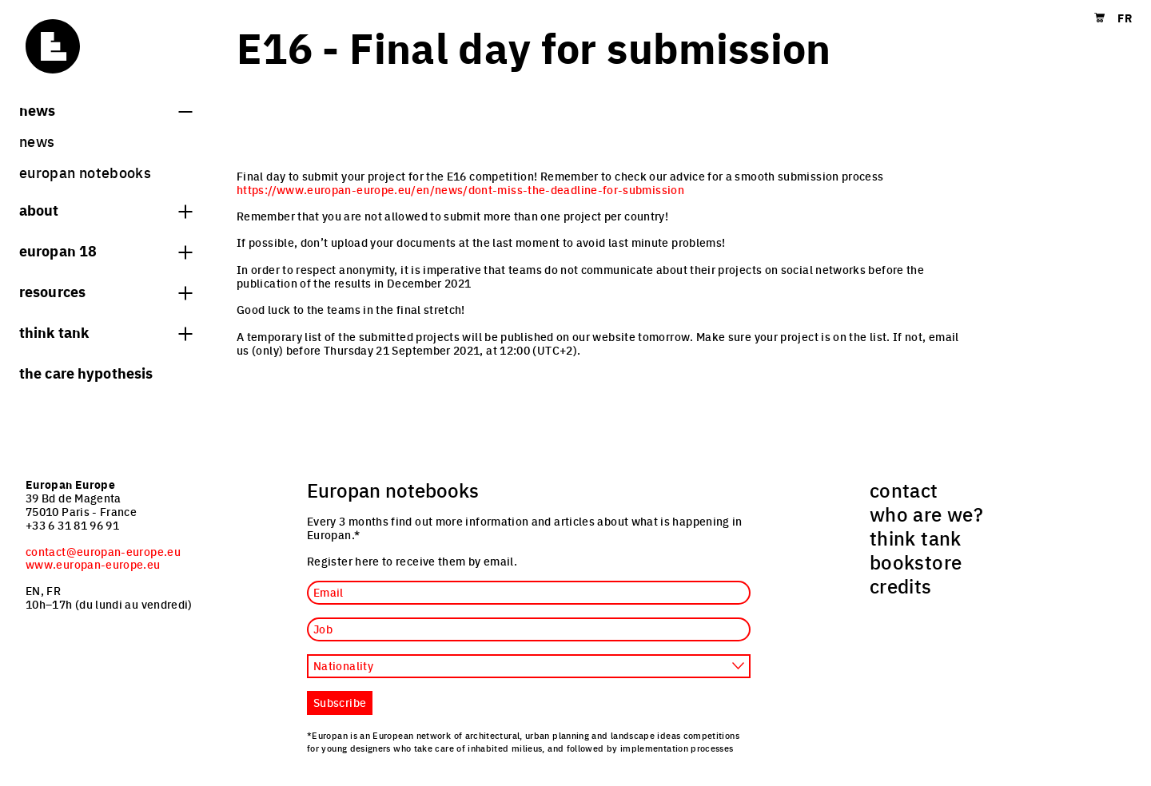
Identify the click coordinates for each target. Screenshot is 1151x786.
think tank (105, 331)
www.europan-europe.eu (93, 564)
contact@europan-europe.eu (103, 551)
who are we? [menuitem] (926, 513)
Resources (105, 290)
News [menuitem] (36, 141)
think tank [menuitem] (916, 537)
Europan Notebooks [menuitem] (85, 172)
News (105, 109)
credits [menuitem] (901, 585)
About (105, 209)
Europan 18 (105, 250)
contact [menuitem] (904, 489)
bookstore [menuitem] (916, 561)
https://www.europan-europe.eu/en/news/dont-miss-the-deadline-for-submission (460, 189)
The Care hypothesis (86, 372)
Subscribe (339, 702)
